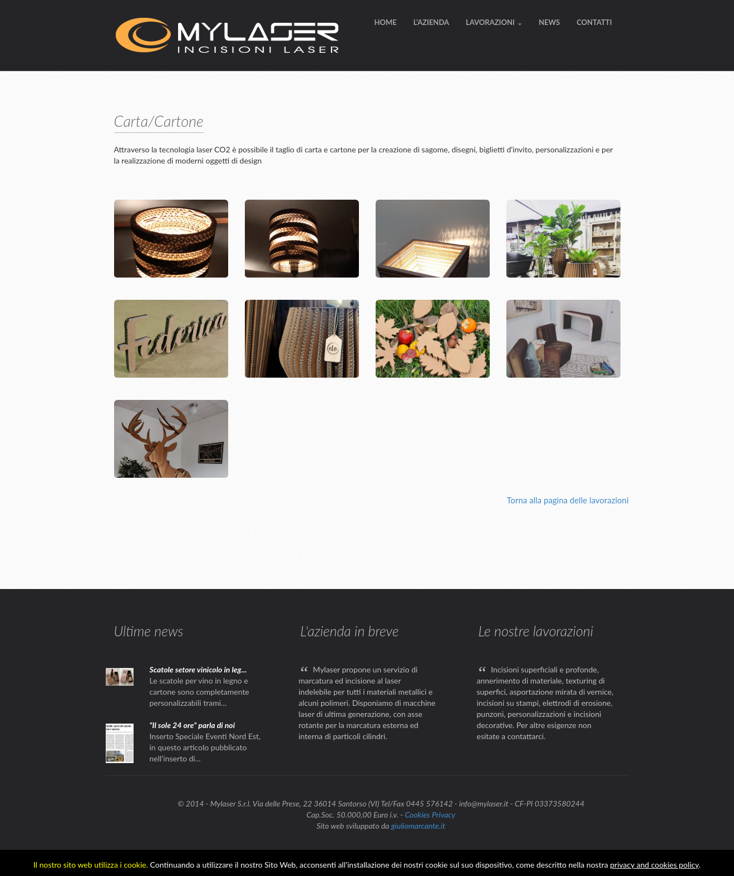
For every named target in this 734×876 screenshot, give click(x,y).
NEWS (549, 22)
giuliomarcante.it (418, 825)
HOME (385, 22)
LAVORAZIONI (494, 22)
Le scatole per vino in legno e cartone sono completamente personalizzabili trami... (199, 691)
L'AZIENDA (431, 22)
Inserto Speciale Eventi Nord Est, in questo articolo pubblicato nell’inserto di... (205, 747)
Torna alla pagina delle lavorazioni (567, 500)
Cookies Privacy (430, 814)
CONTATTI (594, 22)
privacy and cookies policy (654, 864)
